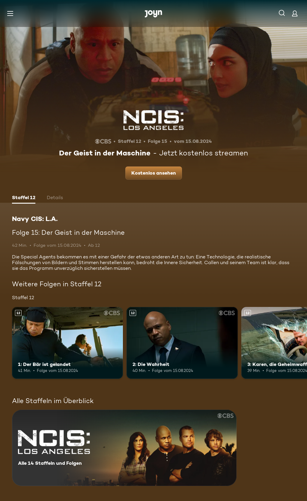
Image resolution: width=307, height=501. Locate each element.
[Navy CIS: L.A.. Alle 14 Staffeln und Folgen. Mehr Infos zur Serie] (124, 448)
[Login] (295, 13)
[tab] (24, 198)
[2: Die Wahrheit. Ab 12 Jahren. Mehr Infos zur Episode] (182, 343)
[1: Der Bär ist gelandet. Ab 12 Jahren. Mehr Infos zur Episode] (67, 343)
